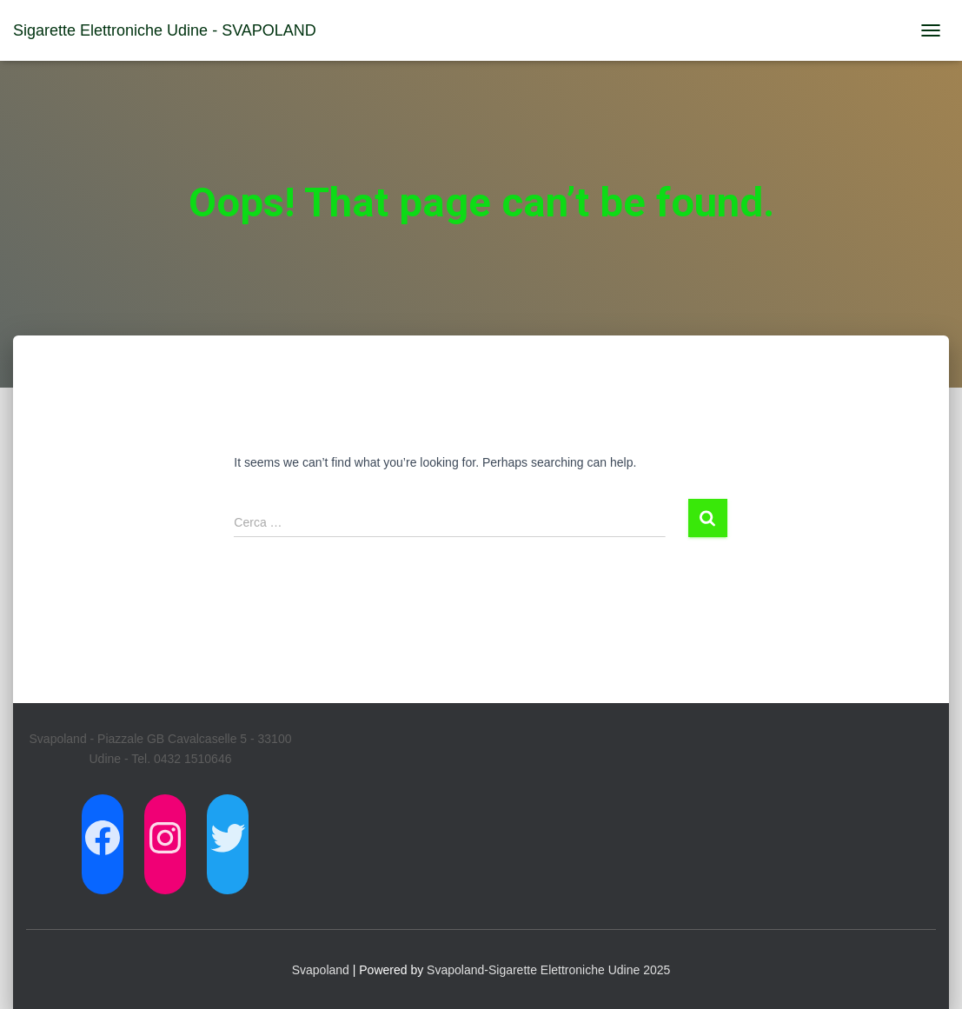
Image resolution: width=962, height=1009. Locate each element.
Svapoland (320, 970)
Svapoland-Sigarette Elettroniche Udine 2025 (548, 970)
